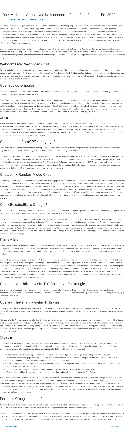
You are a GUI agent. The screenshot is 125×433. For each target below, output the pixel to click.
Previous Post (10, 426)
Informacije (8, 19)
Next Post (116, 426)
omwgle (11, 293)
